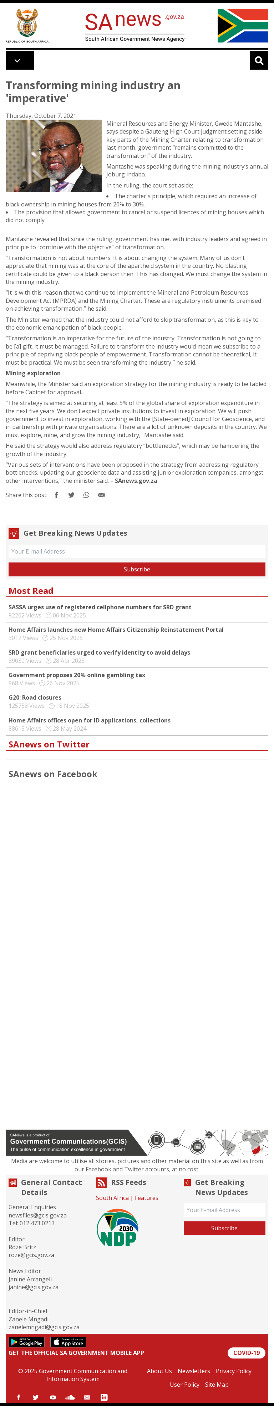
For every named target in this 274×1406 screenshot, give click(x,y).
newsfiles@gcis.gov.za (38, 1215)
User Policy (184, 1385)
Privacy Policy (234, 1371)
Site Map (217, 1385)
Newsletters (194, 1371)
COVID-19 (246, 1353)
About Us (159, 1371)
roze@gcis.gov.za (31, 1255)
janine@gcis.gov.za (34, 1287)
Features (146, 1198)
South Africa (112, 1198)
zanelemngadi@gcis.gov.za (44, 1327)
